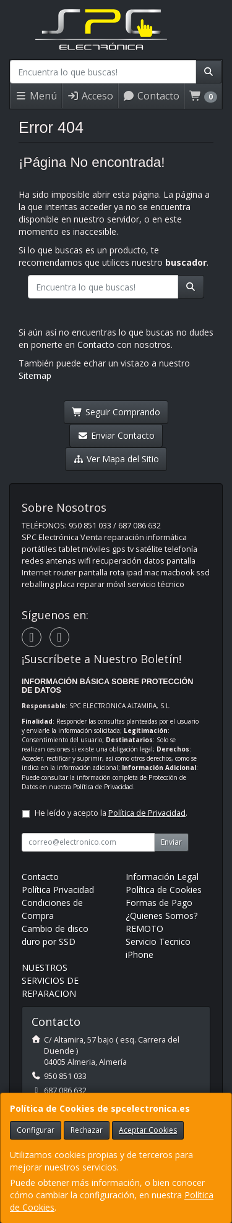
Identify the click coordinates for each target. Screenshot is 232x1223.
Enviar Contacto (116, 435)
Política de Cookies (164, 889)
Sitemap (35, 375)
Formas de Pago (159, 902)
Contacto (150, 96)
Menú (36, 96)
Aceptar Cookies (148, 1130)
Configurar (35, 1130)
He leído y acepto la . (111, 813)
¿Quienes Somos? (161, 915)
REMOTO (144, 928)
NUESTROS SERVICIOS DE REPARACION (50, 980)
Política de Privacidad (103, 786)
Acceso (90, 96)
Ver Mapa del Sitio (116, 459)
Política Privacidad (58, 889)
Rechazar (87, 1130)
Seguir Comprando (116, 412)
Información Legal (162, 876)
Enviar (171, 842)
